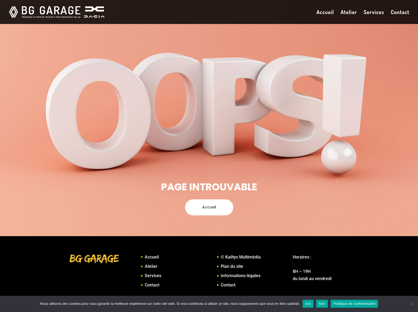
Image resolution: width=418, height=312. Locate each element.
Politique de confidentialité (354, 304)
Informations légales (240, 275)
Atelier (349, 12)
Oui (308, 304)
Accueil (325, 12)
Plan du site (232, 266)
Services (374, 12)
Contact (400, 12)
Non (322, 304)
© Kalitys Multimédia (241, 257)
